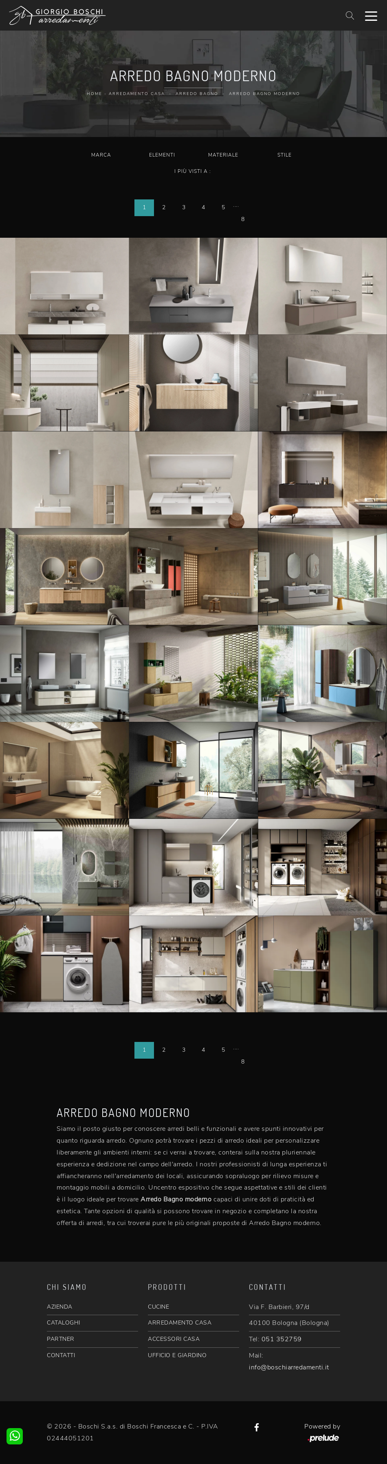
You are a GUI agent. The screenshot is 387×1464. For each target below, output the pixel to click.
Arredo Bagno (197, 94)
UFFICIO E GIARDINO (177, 1355)
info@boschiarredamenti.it (289, 1367)
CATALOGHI (63, 1323)
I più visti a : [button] (192, 171)
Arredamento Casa (137, 94)
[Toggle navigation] (371, 15)
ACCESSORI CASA (174, 1339)
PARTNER (61, 1339)
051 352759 (282, 1339)
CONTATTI (61, 1355)
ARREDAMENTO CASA (179, 1323)
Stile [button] (284, 155)
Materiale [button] (223, 155)
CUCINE (158, 1307)
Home (94, 94)
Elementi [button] (162, 155)
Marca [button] (101, 155)
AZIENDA (60, 1307)
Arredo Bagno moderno (264, 94)
